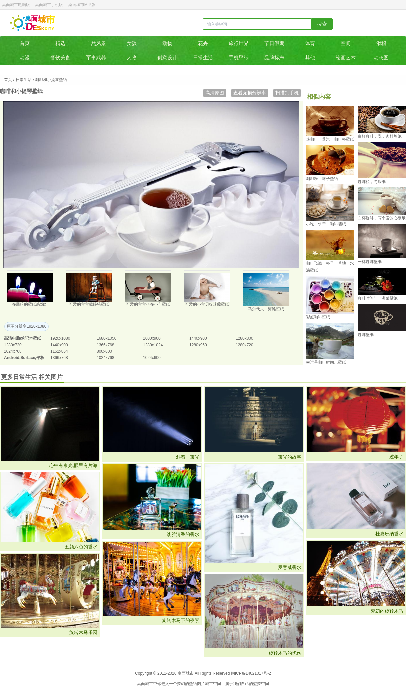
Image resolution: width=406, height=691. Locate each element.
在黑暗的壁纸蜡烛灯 (30, 304)
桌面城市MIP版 (81, 4)
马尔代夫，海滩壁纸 (266, 309)
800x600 (104, 351)
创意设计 (167, 57)
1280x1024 (153, 345)
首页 (25, 43)
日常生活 (203, 57)
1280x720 (13, 345)
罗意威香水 (289, 567)
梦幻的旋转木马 (387, 611)
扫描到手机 (287, 92)
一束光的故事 (287, 457)
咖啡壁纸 (366, 334)
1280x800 (244, 338)
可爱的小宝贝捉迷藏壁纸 (207, 304)
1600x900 (152, 338)
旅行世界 (239, 43)
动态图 (381, 57)
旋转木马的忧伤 (285, 653)
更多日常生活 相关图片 (32, 377)
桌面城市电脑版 (16, 4)
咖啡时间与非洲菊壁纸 (378, 298)
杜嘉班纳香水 (389, 533)
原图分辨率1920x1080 (26, 326)
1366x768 (105, 345)
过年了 (396, 456)
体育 (310, 43)
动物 (167, 43)
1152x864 (59, 351)
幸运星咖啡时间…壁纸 (326, 362)
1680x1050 (106, 338)
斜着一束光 (187, 457)
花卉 (203, 43)
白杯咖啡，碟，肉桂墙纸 (380, 136)
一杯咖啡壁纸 (370, 261)
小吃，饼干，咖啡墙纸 (326, 224)
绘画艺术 (346, 57)
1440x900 (198, 338)
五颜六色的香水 (81, 546)
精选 (60, 43)
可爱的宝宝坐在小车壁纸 (148, 304)
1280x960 (198, 345)
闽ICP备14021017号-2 (251, 673)
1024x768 (13, 351)
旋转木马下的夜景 (180, 620)
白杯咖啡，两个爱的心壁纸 (382, 218)
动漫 (25, 57)
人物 (132, 57)
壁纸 (193, 683)
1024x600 (152, 357)
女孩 (132, 43)
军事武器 (96, 57)
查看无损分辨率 (249, 92)
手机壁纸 (239, 57)
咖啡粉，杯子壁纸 (322, 178)
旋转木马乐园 (83, 632)
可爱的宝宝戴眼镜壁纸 (89, 304)
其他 (310, 57)
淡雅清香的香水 (183, 534)
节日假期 (274, 43)
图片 (201, 683)
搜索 (322, 24)
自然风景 (96, 43)
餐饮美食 (60, 57)
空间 (346, 43)
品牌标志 (274, 57)
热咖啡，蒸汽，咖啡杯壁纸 (330, 139)
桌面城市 (32, 23)
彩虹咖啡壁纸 (318, 317)
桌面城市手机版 (49, 4)
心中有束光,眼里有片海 (73, 465)
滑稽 (381, 43)
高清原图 (214, 92)
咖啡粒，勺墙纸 (372, 181)
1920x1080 (60, 338)
